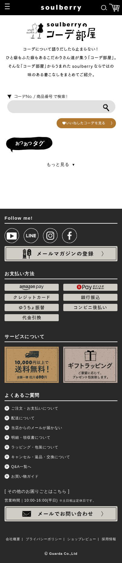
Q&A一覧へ (21, 467)
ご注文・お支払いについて (34, 408)
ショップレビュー (81, 539)
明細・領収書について (31, 437)
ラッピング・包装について (34, 447)
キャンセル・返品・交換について (40, 457)
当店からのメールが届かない (36, 428)
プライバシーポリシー (44, 539)
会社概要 (13, 539)
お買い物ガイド (25, 476)
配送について (23, 418)
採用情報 (109, 539)
